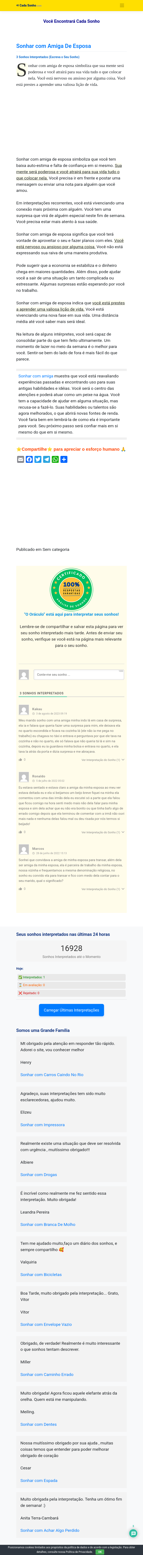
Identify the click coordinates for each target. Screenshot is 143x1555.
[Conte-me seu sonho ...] (79, 674)
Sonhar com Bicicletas (41, 1274)
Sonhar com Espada (38, 1480)
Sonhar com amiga (35, 376)
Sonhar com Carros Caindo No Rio (51, 1074)
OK (100, 1551)
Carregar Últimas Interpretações (71, 1010)
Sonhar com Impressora (42, 1124)
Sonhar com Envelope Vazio (46, 1324)
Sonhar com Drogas (38, 1174)
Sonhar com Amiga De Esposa (53, 46)
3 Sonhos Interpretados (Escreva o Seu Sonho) (48, 57)
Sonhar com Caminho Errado (46, 1374)
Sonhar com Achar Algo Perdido (49, 1530)
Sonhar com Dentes (38, 1424)
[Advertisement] (71, 124)
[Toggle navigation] (122, 5)
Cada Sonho (26, 5)
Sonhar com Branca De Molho (47, 1224)
